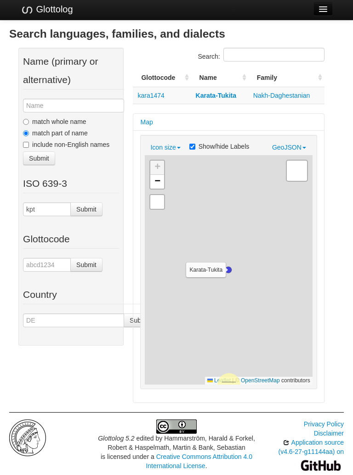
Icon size (165, 147)
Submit (39, 158)
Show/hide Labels (219, 146)
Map (146, 122)
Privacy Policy (324, 424)
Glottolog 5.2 (116, 438)
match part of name (55, 133)
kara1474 (150, 95)
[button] (228, 269)
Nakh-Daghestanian (281, 95)
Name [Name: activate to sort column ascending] (208, 77)
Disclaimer (329, 433)
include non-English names (66, 144)
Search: (261, 54)
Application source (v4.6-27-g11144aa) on (311, 454)
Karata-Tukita (216, 95)
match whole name (54, 121)
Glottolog (47, 9)
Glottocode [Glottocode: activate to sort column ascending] (158, 77)
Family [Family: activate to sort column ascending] (267, 77)
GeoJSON (289, 147)
